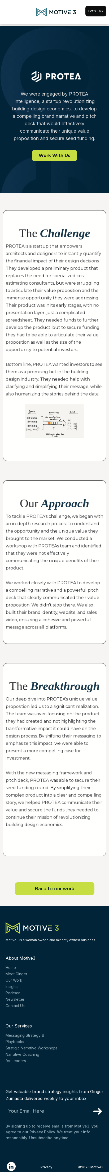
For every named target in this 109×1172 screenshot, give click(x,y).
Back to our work (54, 888)
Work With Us (54, 155)
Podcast (13, 993)
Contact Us (15, 1005)
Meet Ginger (16, 974)
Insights (12, 986)
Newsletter (15, 999)
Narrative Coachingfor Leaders (22, 1057)
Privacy (46, 1167)
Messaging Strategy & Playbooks (25, 1038)
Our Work (14, 980)
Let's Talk (95, 11)
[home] (54, 12)
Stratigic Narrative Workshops (32, 1048)
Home (11, 967)
